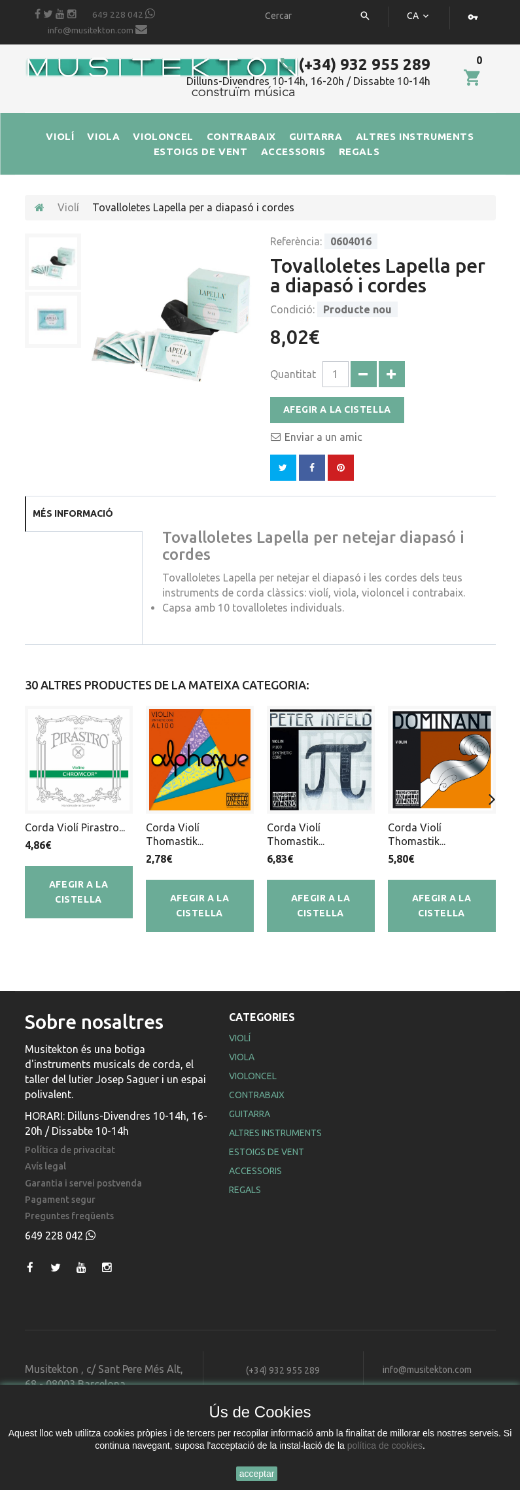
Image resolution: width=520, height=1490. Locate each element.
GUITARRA (316, 136)
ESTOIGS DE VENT (201, 151)
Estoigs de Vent (266, 1152)
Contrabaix (257, 1095)
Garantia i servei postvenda (83, 1183)
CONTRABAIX (241, 136)
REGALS (359, 151)
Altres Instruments (275, 1133)
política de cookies (385, 1445)
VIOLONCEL (163, 136)
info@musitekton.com (97, 29)
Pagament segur (60, 1200)
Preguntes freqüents (69, 1216)
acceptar (257, 1473)
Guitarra (249, 1114)
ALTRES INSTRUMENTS (415, 136)
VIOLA (103, 136)
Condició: (292, 309)
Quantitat (293, 374)
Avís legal (45, 1166)
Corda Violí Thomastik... (174, 834)
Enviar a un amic (323, 437)
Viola (241, 1057)
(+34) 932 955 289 (354, 64)
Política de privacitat (70, 1150)
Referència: (296, 241)
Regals (245, 1190)
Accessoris (255, 1171)
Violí (68, 207)
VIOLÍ (60, 136)
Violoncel (253, 1076)
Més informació (73, 513)
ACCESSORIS (293, 151)
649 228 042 (123, 14)
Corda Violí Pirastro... (75, 827)
